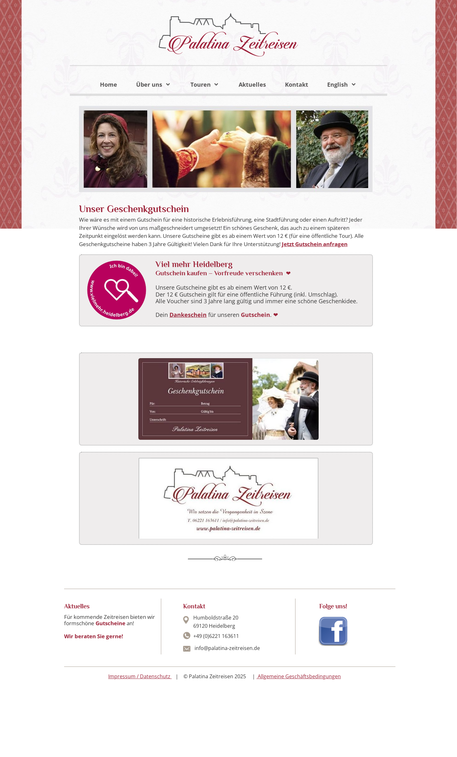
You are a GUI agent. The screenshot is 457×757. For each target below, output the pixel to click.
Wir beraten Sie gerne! (93, 636)
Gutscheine (111, 623)
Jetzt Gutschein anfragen (315, 244)
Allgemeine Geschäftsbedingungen (298, 676)
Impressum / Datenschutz (139, 676)
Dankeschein (188, 314)
